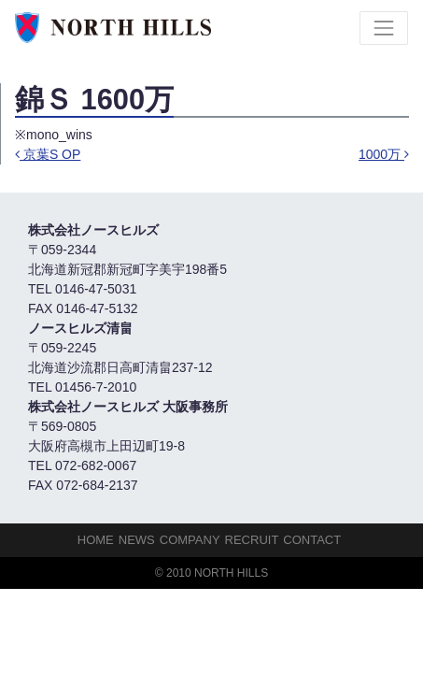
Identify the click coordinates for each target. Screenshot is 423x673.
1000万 (384, 154)
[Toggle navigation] (384, 28)
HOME (96, 540)
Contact (312, 540)
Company (190, 540)
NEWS (137, 540)
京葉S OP (47, 154)
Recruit (252, 540)
